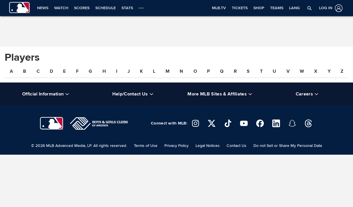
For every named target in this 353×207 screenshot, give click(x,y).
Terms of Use (145, 145)
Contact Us (236, 145)
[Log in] (330, 8)
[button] (309, 8)
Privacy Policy (176, 145)
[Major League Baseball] (51, 123)
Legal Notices (208, 145)
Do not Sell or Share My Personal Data (287, 145)
